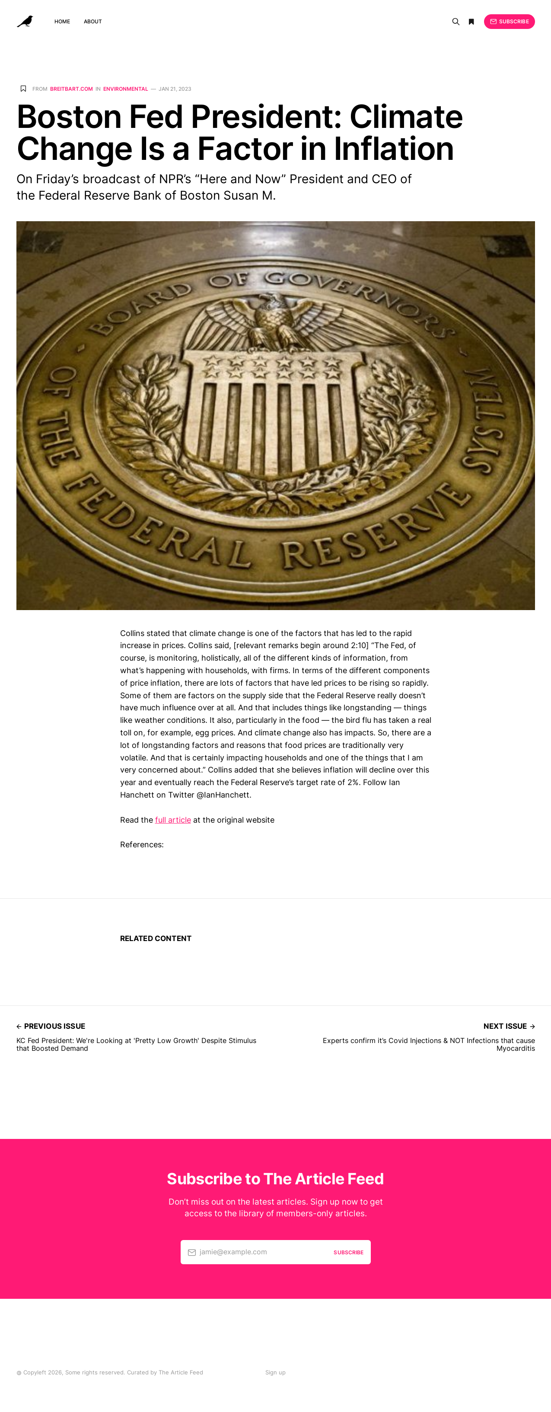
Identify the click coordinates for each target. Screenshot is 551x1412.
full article (173, 819)
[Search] (455, 21)
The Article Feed (181, 1372)
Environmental (125, 89)
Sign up (275, 1372)
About (93, 21)
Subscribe (509, 21)
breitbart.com (71, 89)
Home (62, 21)
